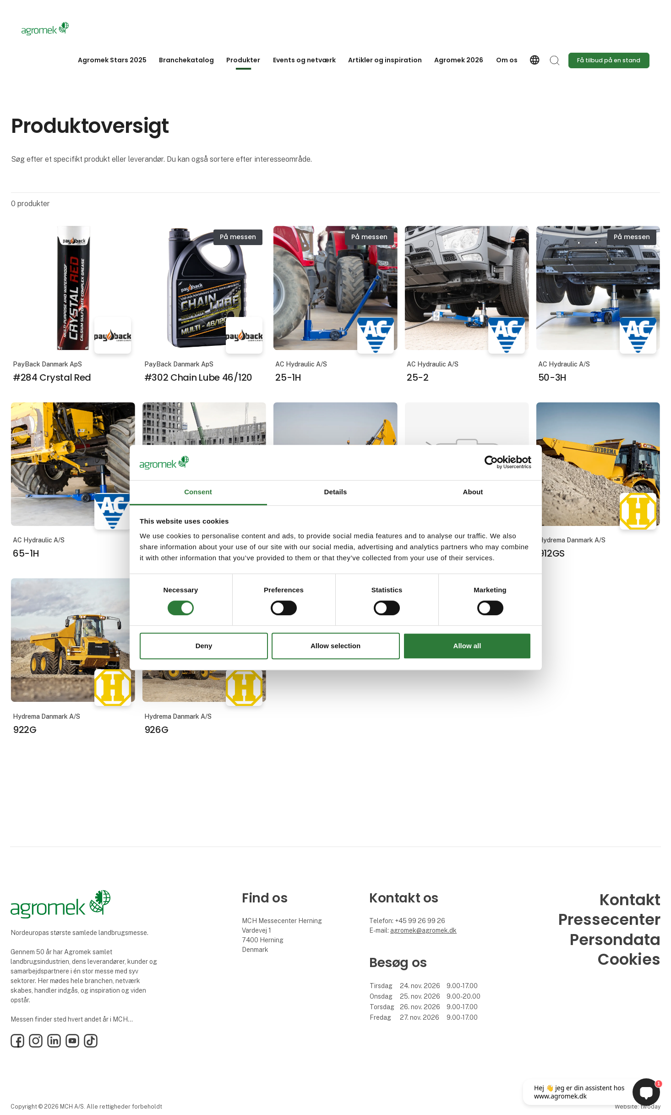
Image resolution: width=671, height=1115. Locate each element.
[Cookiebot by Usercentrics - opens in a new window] (491, 463)
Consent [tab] (198, 492)
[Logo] (58, 28)
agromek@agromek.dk (423, 930)
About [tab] (473, 492)
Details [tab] (335, 492)
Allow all (467, 646)
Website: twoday (637, 1106)
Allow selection (335, 646)
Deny (204, 646)
